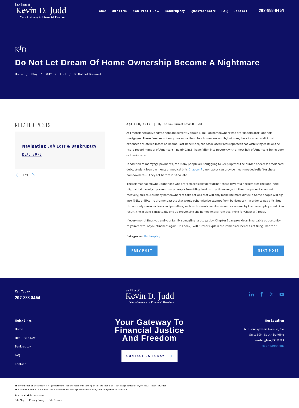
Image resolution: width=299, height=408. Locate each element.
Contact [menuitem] (240, 11)
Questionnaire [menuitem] (203, 11)
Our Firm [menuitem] (119, 11)
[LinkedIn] (251, 294)
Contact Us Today (149, 356)
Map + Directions (272, 346)
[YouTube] (282, 294)
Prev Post (142, 251)
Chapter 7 (195, 169)
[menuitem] (20, 400)
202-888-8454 (271, 10)
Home (19, 329)
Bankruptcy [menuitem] (175, 11)
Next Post (268, 251)
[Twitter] (271, 294)
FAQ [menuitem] (224, 11)
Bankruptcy (152, 236)
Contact (20, 364)
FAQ (17, 355)
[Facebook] (261, 294)
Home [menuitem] (101, 11)
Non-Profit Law (25, 338)
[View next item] (33, 175)
